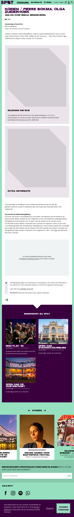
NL (6, 19)
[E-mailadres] (37, 476)
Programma (23, 2)
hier (55, 230)
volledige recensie (26, 289)
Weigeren (50, 508)
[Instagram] (13, 493)
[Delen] (7, 300)
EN (9, 19)
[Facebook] (5, 493)
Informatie (36, 2)
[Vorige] (29, 410)
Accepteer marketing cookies (29, 259)
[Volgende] (45, 410)
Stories (48, 2)
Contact (56, 2)
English (61, 2)
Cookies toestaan (63, 508)
